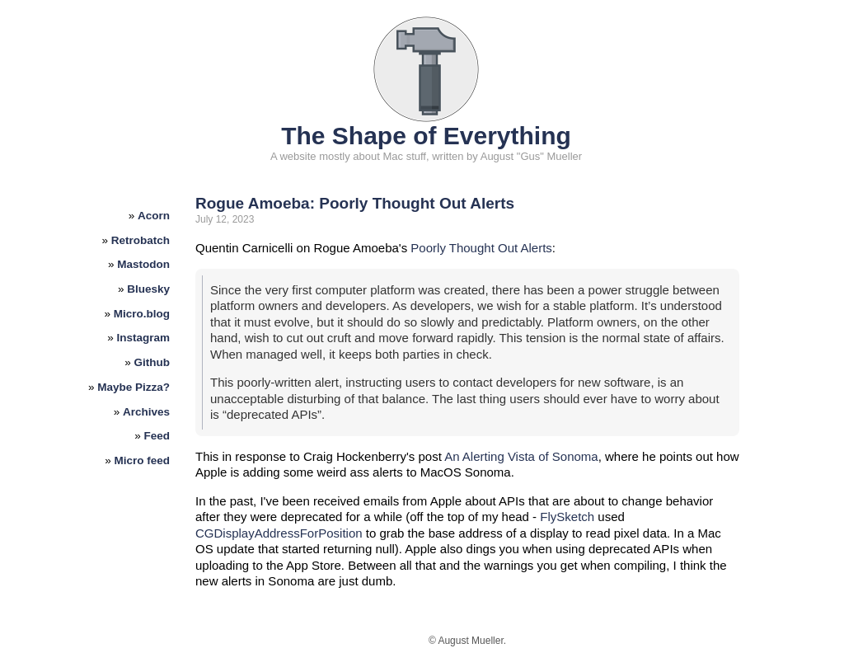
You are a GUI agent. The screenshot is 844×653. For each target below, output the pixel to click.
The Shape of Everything (426, 135)
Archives (146, 412)
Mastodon (143, 264)
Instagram (144, 337)
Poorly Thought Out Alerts (480, 248)
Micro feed (143, 460)
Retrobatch (140, 240)
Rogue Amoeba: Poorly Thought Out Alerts (354, 203)
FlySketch (567, 517)
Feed (157, 436)
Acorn (154, 215)
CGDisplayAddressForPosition (279, 533)
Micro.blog (142, 314)
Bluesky (148, 289)
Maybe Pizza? (133, 387)
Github (152, 362)
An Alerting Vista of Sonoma (521, 456)
